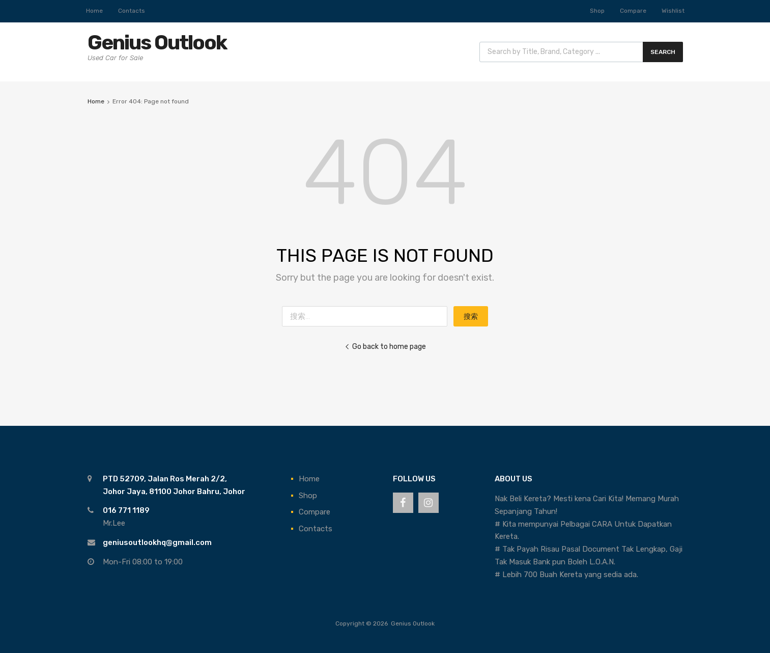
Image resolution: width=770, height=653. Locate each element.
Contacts (131, 10)
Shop (597, 10)
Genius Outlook (157, 43)
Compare (633, 10)
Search (662, 52)
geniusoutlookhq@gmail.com (157, 542)
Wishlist (673, 10)
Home (94, 10)
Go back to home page (385, 346)
